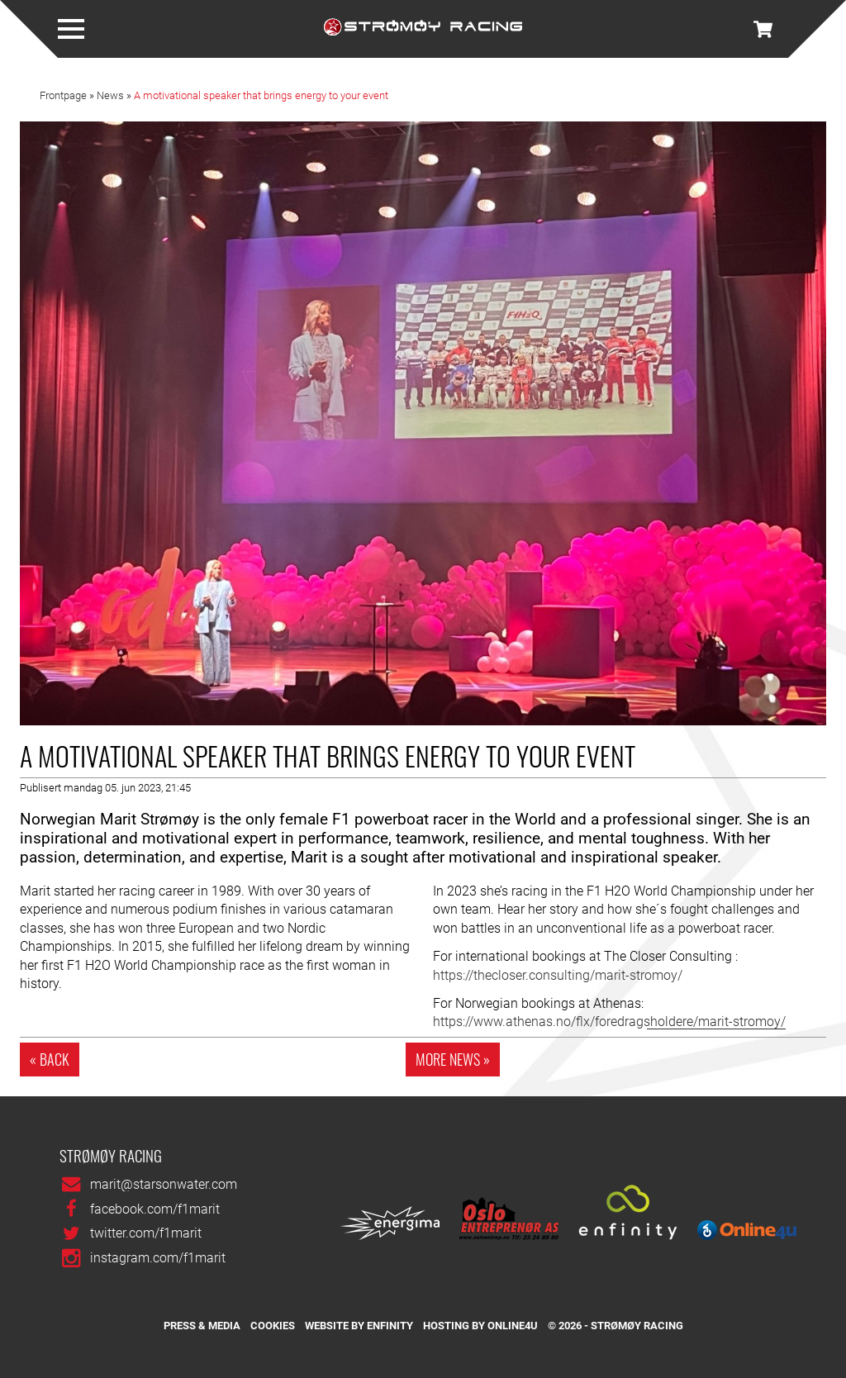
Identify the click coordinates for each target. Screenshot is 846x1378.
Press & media (202, 1325)
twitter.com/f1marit (146, 1233)
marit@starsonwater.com (163, 1184)
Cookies (272, 1325)
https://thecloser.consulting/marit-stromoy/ (557, 975)
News (110, 96)
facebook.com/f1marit (155, 1209)
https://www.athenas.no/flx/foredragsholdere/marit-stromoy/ (609, 1021)
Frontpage (63, 96)
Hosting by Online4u (480, 1325)
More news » (453, 1059)
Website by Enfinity (359, 1325)
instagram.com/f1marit (158, 1258)
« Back (49, 1059)
